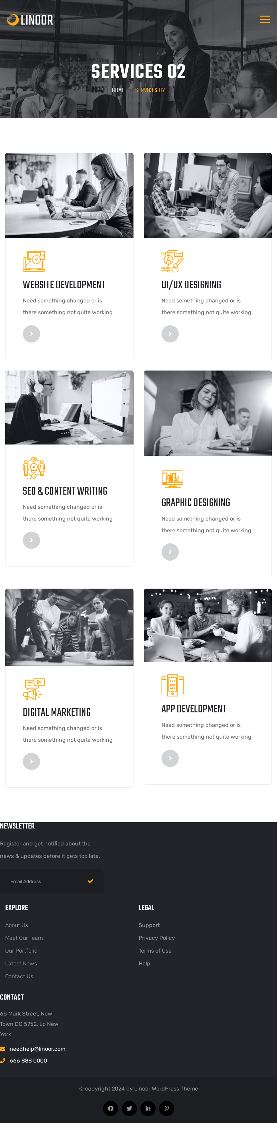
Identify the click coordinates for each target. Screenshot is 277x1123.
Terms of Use (155, 950)
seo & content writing (65, 491)
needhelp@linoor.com (37, 1049)
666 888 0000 (28, 1060)
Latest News (21, 963)
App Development (193, 709)
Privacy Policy (157, 938)
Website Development (64, 285)
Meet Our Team (24, 938)
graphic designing (195, 503)
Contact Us (19, 976)
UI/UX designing (191, 285)
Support (149, 925)
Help (144, 963)
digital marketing (57, 712)
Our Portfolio (21, 950)
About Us (16, 925)
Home (118, 91)
